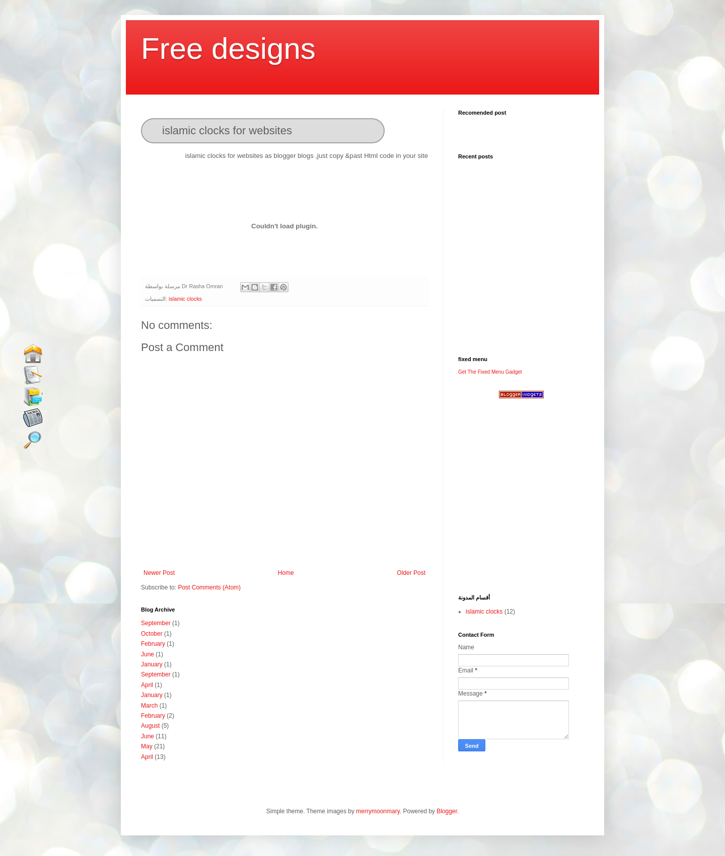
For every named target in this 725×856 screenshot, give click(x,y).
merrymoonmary (377, 811)
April (147, 685)
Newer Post (159, 572)
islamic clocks (185, 299)
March (149, 705)
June (147, 654)
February (153, 643)
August (150, 725)
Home (286, 572)
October (152, 633)
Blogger (447, 811)
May (147, 746)
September (156, 623)
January (152, 664)
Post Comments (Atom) (209, 587)
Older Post (411, 572)
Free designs (228, 48)
